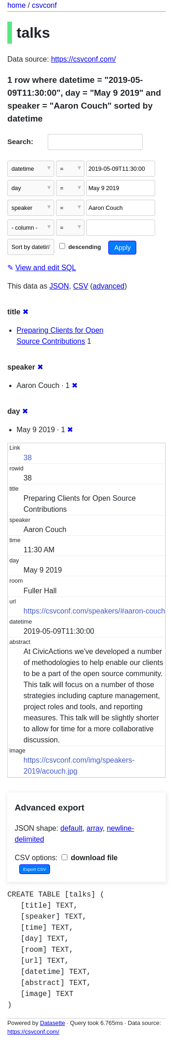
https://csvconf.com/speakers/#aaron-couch (94, 611)
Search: (20, 141)
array (95, 828)
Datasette (52, 1022)
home (16, 5)
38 (27, 458)
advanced (108, 286)
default (72, 828)
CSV (80, 286)
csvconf (44, 5)
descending (80, 246)
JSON (59, 286)
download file (89, 858)
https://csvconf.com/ (83, 59)
